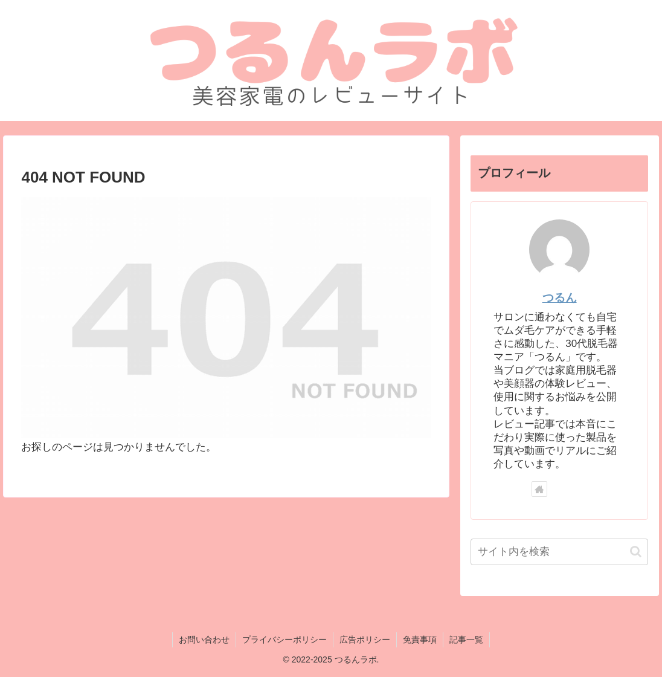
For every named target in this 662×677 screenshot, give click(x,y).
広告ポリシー (364, 639)
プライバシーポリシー (284, 639)
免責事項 (420, 639)
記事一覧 (466, 639)
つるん (559, 297)
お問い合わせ (204, 639)
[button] (635, 552)
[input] (559, 552)
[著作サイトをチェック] (539, 489)
